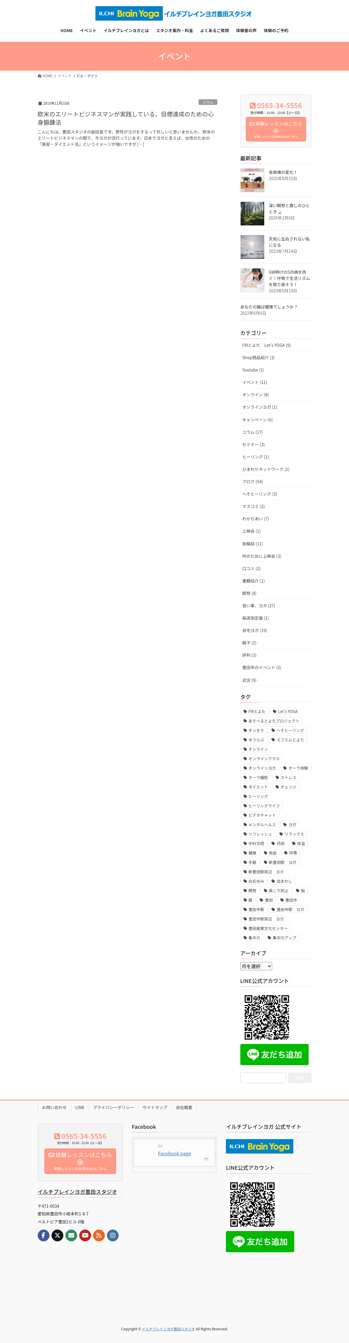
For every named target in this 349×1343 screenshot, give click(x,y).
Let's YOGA (287, 711)
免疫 (273, 853)
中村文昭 (256, 843)
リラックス (294, 834)
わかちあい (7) (255, 519)
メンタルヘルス (262, 824)
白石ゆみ (256, 881)
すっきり (256, 730)
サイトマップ (155, 1107)
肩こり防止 (279, 890)
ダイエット (258, 787)
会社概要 (184, 1107)
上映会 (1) (251, 531)
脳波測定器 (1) (255, 618)
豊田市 (291, 900)
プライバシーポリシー (113, 1107)
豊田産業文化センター (268, 928)
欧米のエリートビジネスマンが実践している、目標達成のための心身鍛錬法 (126, 118)
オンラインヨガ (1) (259, 407)
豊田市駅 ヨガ (290, 909)
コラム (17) (252, 432)
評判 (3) (249, 655)
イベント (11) (254, 382)
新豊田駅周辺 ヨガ (266, 872)
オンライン (258, 749)
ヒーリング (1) (255, 457)
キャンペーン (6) (257, 420)
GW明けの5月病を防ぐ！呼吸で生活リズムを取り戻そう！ (289, 278)
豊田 (269, 900)
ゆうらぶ (256, 740)
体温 (301, 843)
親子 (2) (249, 643)
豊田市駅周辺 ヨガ (266, 919)
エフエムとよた (290, 740)
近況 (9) (249, 680)
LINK (80, 1107)
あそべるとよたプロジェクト (274, 721)
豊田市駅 (256, 909)
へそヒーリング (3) (259, 494)
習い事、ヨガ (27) (258, 605)
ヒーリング (258, 796)
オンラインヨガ (262, 768)
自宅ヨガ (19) (254, 630)
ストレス (288, 777)
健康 (253, 853)
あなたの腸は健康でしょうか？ (269, 307)
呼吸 (293, 853)
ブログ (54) (252, 481)
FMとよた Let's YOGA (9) (266, 345)
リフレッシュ (260, 834)
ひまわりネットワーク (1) (266, 469)
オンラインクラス (264, 758)
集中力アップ (284, 938)
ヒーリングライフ (264, 806)
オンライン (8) (255, 394)
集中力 (254, 938)
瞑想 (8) (249, 593)
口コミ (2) (251, 568)
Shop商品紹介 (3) (258, 357)
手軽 (253, 862)
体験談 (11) (252, 544)
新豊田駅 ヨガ (282, 862)
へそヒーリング (290, 730)
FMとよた (257, 711)
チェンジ (288, 787)
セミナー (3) (253, 444)
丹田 (281, 843)
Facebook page (174, 1153)
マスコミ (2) (253, 506)
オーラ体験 (298, 768)
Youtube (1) (253, 370)
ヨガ (292, 824)
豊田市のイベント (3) (261, 667)
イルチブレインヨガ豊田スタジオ (77, 1191)
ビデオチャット (262, 815)
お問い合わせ (54, 1107)
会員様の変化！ (283, 172)
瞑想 (253, 890)
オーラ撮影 (258, 777)
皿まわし (284, 881)
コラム (208, 102)
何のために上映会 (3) (261, 556)
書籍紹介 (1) (253, 581)
